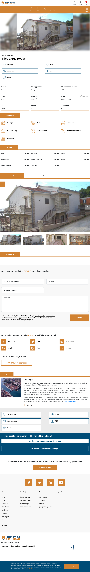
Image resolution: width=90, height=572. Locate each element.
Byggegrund (6, 531)
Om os (41, 505)
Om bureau (43, 511)
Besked (7, 310)
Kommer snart (25, 521)
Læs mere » (29, 568)
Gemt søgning (25, 511)
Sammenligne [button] (20, 83)
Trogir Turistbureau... (70, 414)
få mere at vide (45, 480)
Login (74, 4)
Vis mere (30, 418)
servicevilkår (51, 328)
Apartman (5, 521)
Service (41, 517)
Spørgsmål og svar (46, 521)
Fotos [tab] (15, 188)
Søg (30, 11)
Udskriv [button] (20, 90)
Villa (3, 511)
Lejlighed (5, 524)
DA (86, 4)
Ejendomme (6, 505)
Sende (79, 330)
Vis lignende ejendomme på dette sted (45, 454)
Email (64, 77)
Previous (2, 220)
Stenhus (5, 517)
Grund (4, 534)
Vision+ (81, 4)
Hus (3, 514)
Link (64, 83)
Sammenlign (25, 517)
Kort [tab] (45, 188)
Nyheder (60, 505)
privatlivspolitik (40, 328)
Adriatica (42, 514)
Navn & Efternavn (11, 294)
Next (87, 220)
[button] (32, 57)
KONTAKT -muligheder (17, 375)
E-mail (51, 294)
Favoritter (46, 11)
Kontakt (54, 11)
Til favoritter (20, 77)
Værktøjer (24, 505)
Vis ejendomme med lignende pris (45, 461)
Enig (72, 566)
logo (8, 3)
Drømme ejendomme (28, 514)
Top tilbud (37, 11)
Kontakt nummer (11, 303)
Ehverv (4, 528)
